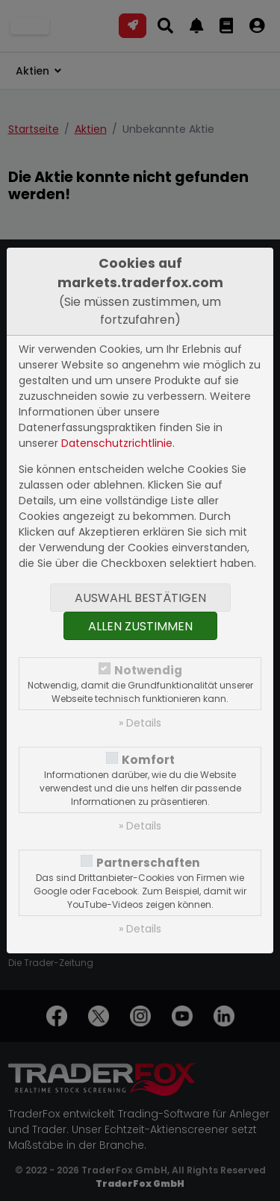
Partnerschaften (148, 863)
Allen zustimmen (140, 626)
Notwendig (148, 670)
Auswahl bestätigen (140, 597)
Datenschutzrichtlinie (116, 443)
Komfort (148, 760)
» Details (140, 722)
